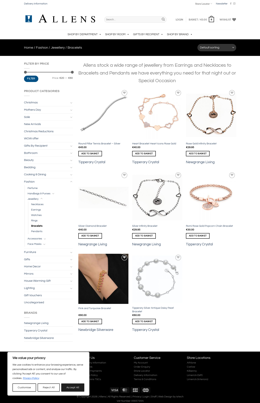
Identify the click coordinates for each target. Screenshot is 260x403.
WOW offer (31, 138)
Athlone (191, 362)
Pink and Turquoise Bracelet (94, 308)
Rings (34, 220)
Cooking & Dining (35, 174)
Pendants (36, 231)
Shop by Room (117, 34)
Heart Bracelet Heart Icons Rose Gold (154, 143)
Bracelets (36, 226)
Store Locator (203, 3)
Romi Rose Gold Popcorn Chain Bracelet (209, 226)
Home (28, 47)
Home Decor (32, 266)
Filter (31, 78)
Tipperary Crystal (35, 330)
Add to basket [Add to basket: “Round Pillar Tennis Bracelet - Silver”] (90, 154)
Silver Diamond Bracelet (92, 226)
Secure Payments (91, 371)
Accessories (35, 238)
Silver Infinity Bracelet (144, 226)
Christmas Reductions (39, 131)
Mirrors (29, 273)
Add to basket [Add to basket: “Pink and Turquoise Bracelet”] (90, 321)
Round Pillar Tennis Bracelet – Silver (99, 143)
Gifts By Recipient (148, 34)
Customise (24, 387)
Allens (102, 396)
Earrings (36, 209)
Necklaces (37, 204)
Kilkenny (192, 371)
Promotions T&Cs (91, 379)
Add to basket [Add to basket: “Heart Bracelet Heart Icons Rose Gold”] (144, 154)
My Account (141, 362)
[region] (48, 374)
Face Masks (35, 244)
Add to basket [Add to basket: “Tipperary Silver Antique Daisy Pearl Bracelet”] (144, 321)
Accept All (72, 387)
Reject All (49, 387)
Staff (154, 396)
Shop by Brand (180, 34)
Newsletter (221, 3)
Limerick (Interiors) (197, 379)
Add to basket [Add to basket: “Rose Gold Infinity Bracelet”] (198, 154)
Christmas (31, 102)
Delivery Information (35, 3)
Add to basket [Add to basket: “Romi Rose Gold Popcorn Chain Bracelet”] (198, 236)
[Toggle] (71, 102)
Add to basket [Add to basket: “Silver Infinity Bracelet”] (144, 236)
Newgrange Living (36, 323)
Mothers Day (32, 109)
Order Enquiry (142, 367)
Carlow (191, 367)
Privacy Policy (31, 378)
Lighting (29, 288)
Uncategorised (34, 302)
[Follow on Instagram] (234, 3)
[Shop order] (216, 47)
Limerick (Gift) (194, 375)
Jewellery (58, 47)
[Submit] (163, 19)
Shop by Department (84, 34)
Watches (36, 215)
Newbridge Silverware (39, 337)
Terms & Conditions (145, 379)
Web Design (165, 396)
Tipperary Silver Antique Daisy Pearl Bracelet (153, 309)
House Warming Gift (37, 280)
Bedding (30, 167)
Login (146, 396)
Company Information (93, 362)
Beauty (29, 160)
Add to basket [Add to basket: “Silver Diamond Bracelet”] (90, 236)
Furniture (30, 252)
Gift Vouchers (33, 295)
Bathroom (31, 152)
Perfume (33, 188)
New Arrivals (32, 124)
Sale (27, 117)
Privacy (137, 396)
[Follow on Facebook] (231, 3)
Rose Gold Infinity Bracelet (201, 143)
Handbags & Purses (39, 193)
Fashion (42, 47)
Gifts (27, 259)
